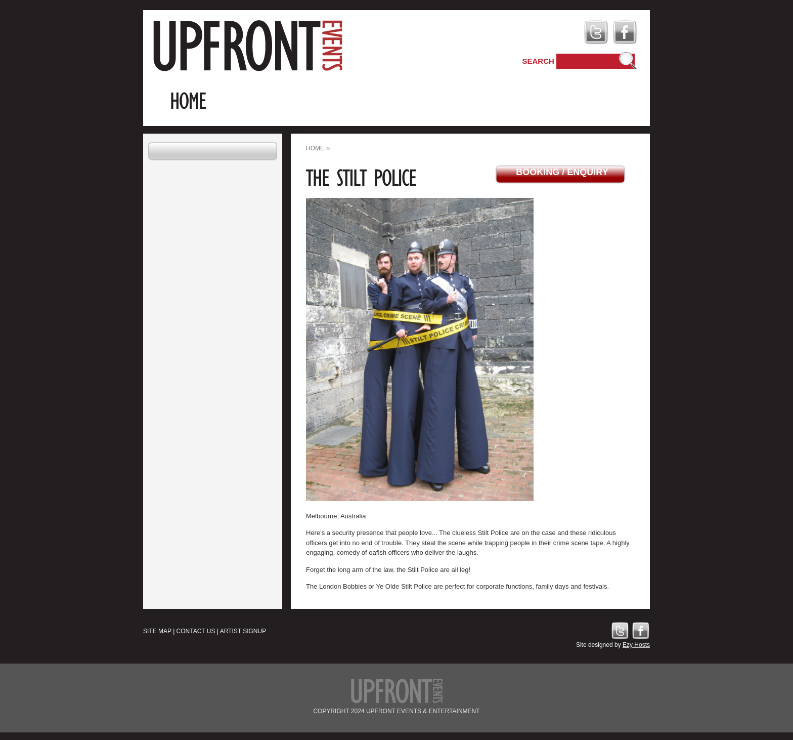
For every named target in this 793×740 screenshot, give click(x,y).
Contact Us (196, 631)
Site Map (157, 631)
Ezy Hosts (636, 644)
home (315, 148)
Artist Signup (243, 631)
